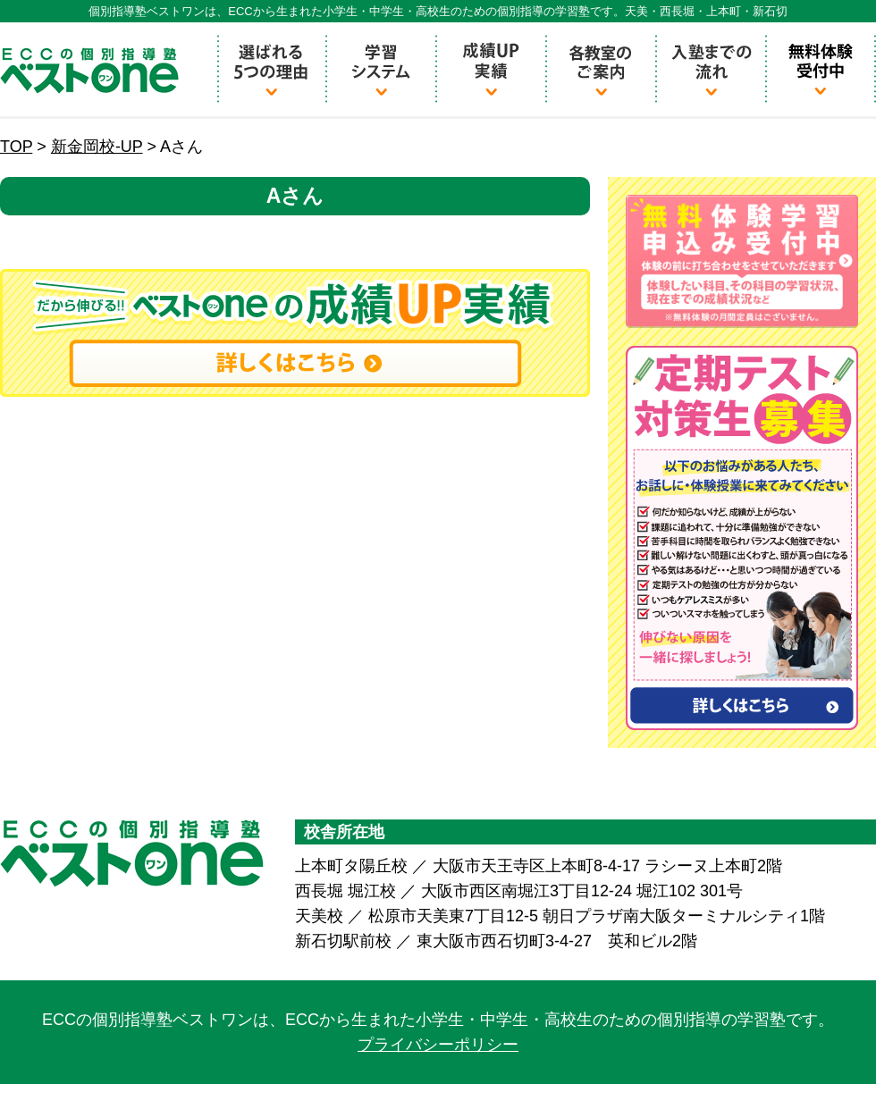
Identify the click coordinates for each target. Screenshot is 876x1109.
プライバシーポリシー (438, 1045)
